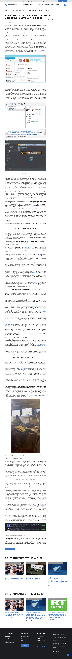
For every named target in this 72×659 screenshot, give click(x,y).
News (31, 4)
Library (6, 1)
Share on (9, 549)
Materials (25, 633)
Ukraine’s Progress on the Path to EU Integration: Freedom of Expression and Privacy (36, 578)
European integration (32, 562)
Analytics (47, 4)
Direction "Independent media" (17, 10)
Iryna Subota (8, 582)
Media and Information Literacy (34, 10)
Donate (62, 1)
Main (6, 10)
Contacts (11, 1)
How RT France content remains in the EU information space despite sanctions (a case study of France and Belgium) (57, 615)
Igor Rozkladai (29, 582)
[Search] (65, 5)
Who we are (26, 4)
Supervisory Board (41, 640)
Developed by (59, 651)
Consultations (55, 4)
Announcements (38, 4)
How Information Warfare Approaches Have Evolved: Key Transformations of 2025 (14, 578)
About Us (41, 633)
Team (38, 638)
